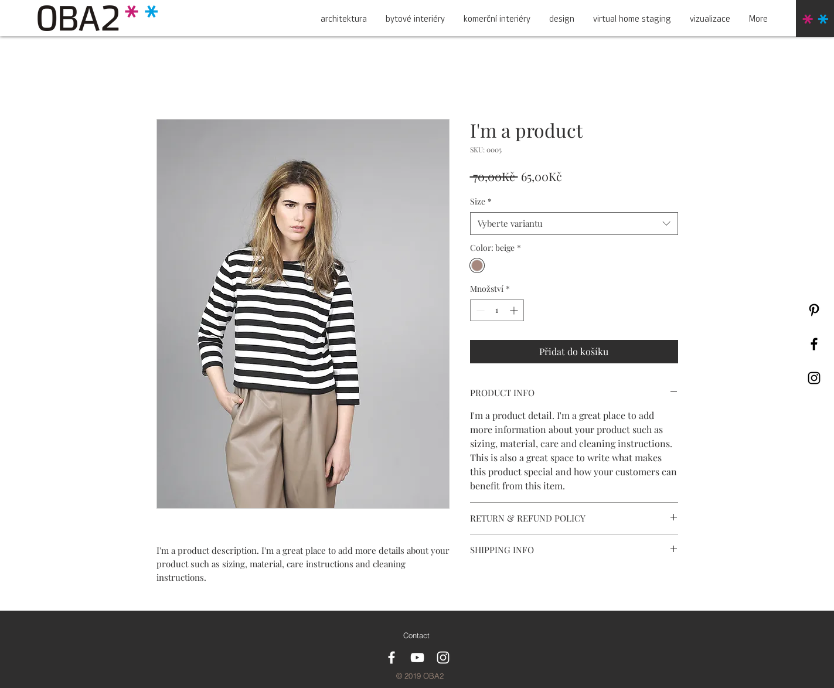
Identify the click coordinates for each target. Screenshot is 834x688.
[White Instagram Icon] (443, 657)
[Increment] (515, 310)
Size (481, 201)
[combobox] (574, 223)
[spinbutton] (497, 310)
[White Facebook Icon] (391, 657)
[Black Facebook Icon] (814, 344)
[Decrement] (479, 310)
